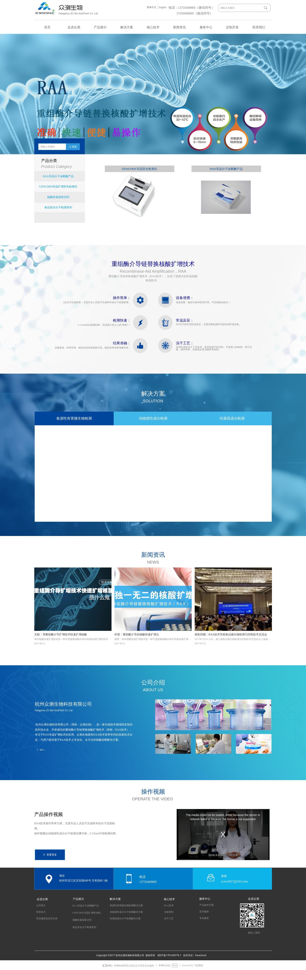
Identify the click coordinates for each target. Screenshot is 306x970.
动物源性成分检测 (153, 418)
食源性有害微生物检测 (74, 418)
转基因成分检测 (232, 418)
